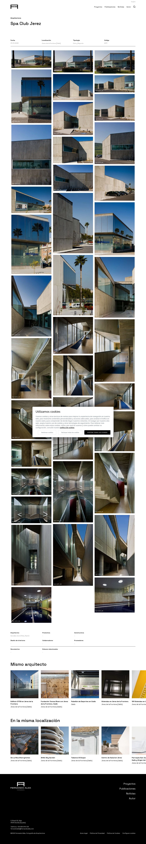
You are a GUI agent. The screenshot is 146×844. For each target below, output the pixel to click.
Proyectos (98, 7)
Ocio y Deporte (78, 43)
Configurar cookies (128, 833)
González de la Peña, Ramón (20, 636)
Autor (129, 7)
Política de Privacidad (97, 833)
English (133, 2)
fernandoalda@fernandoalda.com (22, 829)
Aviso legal (83, 833)
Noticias (121, 7)
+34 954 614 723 (23, 827)
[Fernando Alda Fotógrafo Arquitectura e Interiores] (14, 6)
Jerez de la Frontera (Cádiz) (51, 43)
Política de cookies (67, 427)
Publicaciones (110, 7)
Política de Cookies (113, 833)
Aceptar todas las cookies (97, 432)
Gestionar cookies (47, 432)
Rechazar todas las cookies (70, 432)
